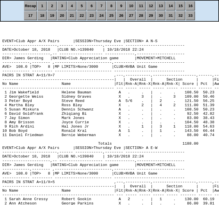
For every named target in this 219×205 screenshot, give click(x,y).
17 (30, 15)
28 (141, 15)
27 (131, 15)
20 (62, 15)
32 (181, 15)
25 (111, 15)
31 (171, 15)
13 (161, 6)
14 (171, 6)
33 (190, 15)
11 (141, 6)
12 (151, 6)
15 (181, 6)
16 (190, 6)
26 (121, 15)
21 (72, 15)
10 (131, 6)
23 (92, 15)
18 (42, 15)
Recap (30, 6)
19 (52, 15)
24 (102, 15)
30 (161, 15)
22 (82, 15)
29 (151, 15)
